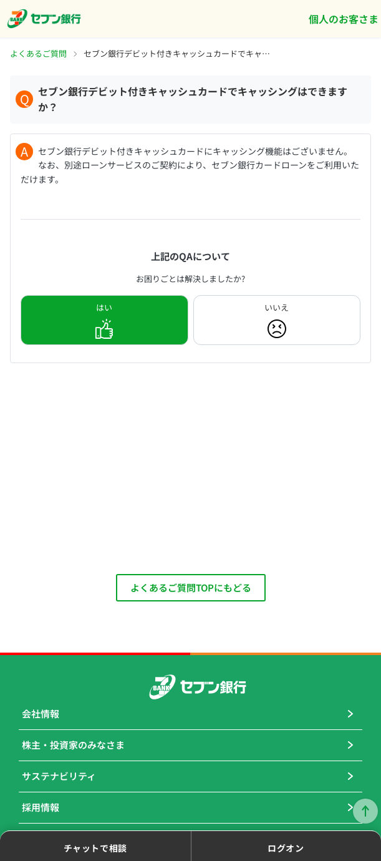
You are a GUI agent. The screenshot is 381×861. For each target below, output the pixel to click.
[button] (95, 846)
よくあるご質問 (38, 53)
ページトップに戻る (365, 811)
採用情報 (40, 807)
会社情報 (40, 713)
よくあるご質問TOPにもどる (190, 587)
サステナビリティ (59, 775)
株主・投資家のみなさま (73, 744)
